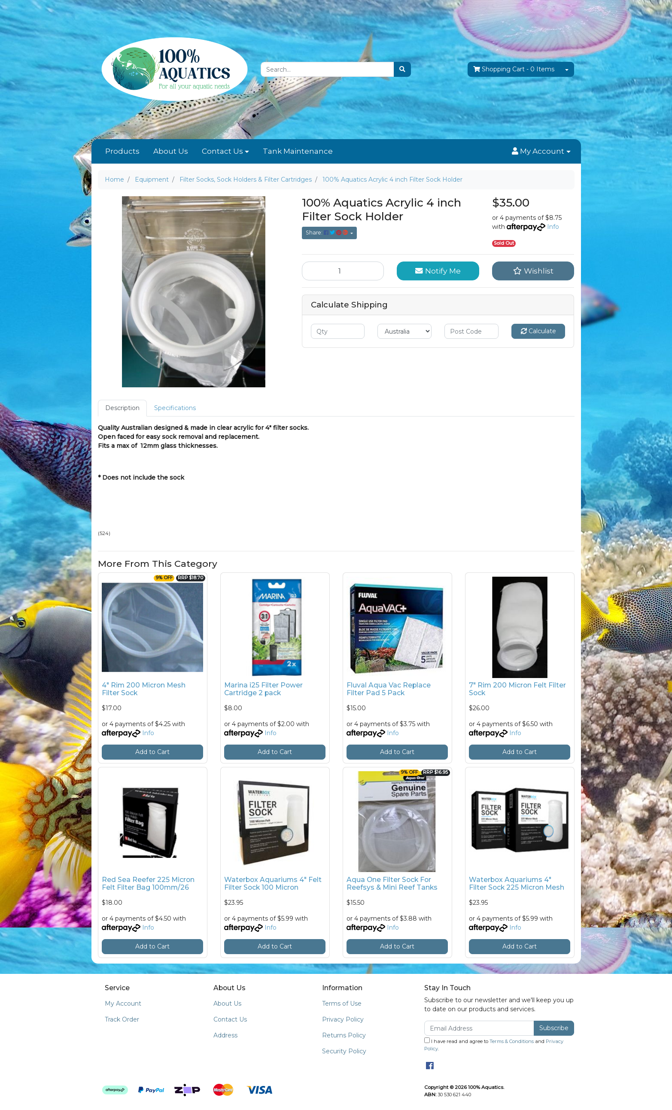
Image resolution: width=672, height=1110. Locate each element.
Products (122, 151)
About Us (170, 151)
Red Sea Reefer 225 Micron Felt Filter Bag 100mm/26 (148, 884)
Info (553, 227)
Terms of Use (342, 1003)
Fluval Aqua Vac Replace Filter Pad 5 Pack (389, 689)
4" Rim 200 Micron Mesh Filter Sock (143, 689)
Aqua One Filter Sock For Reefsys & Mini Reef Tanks (392, 884)
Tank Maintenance (298, 151)
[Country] (404, 331)
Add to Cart (152, 752)
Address (225, 1035)
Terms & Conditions (512, 1041)
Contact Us (222, 151)
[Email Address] (479, 1028)
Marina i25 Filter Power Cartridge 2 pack (263, 689)
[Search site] (402, 69)
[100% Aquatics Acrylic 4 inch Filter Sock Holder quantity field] (343, 271)
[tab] (122, 408)
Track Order (122, 1019)
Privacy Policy (343, 1019)
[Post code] (471, 331)
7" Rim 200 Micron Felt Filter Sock (517, 689)
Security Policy (344, 1051)
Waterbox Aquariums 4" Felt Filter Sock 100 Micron (273, 884)
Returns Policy (344, 1035)
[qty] (338, 331)
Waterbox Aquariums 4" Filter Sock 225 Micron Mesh (516, 884)
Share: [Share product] (327, 232)
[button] (541, 152)
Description (122, 408)
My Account (123, 1003)
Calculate (538, 331)
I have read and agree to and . (493, 1044)
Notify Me (438, 270)
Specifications (175, 408)
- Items (513, 69)
